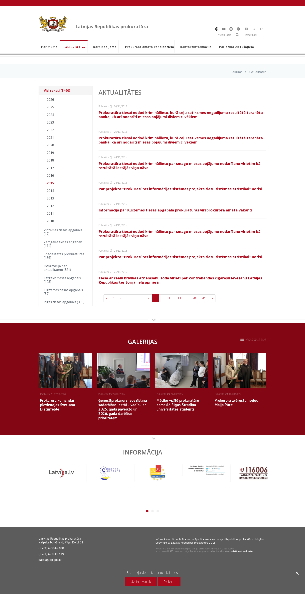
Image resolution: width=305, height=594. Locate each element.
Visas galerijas (256, 339)
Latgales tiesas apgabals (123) (62, 280)
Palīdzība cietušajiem (236, 47)
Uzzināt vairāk (141, 581)
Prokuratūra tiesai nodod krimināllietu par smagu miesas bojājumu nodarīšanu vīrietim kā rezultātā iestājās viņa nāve (179, 165)
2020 (50, 145)
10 (170, 298)
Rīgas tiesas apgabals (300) (64, 302)
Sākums (236, 72)
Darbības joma (105, 47)
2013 (50, 198)
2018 (50, 160)
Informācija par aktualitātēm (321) (57, 268)
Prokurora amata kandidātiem (148, 47)
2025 (50, 107)
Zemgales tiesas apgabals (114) (63, 244)
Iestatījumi (251, 34)
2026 (50, 99)
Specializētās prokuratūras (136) (64, 256)
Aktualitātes (75, 47)
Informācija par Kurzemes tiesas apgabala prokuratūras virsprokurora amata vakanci (175, 210)
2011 (50, 213)
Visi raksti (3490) (57, 90)
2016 (50, 175)
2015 (50, 183)
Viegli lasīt (224, 34)
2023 (50, 122)
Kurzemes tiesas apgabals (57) (63, 292)
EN (261, 28)
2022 (50, 130)
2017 (50, 168)
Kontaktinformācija (196, 47)
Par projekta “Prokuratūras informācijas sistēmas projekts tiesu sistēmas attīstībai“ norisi (180, 188)
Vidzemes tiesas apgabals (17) (63, 232)
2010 (50, 221)
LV (254, 28)
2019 (50, 152)
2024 (50, 115)
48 (195, 298)
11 (179, 298)
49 (204, 298)
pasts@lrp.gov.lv (50, 560)
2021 (50, 137)
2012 (50, 206)
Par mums (49, 47)
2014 (50, 190)
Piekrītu (169, 581)
